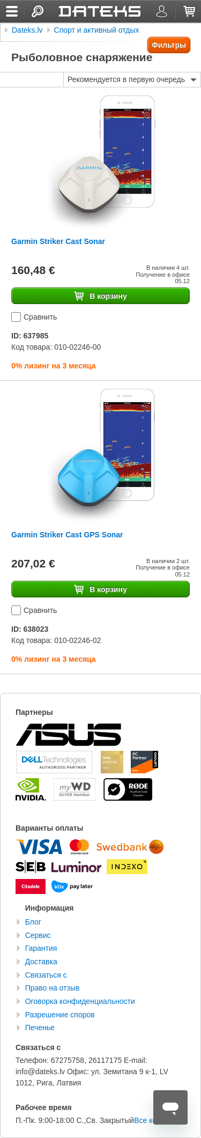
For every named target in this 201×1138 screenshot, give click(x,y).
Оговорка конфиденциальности (80, 1001)
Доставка (41, 961)
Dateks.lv (27, 30)
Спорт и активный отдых (96, 30)
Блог (33, 922)
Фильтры (169, 45)
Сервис (38, 935)
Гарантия (41, 948)
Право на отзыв (52, 988)
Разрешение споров (60, 1014)
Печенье (40, 1027)
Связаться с (46, 975)
